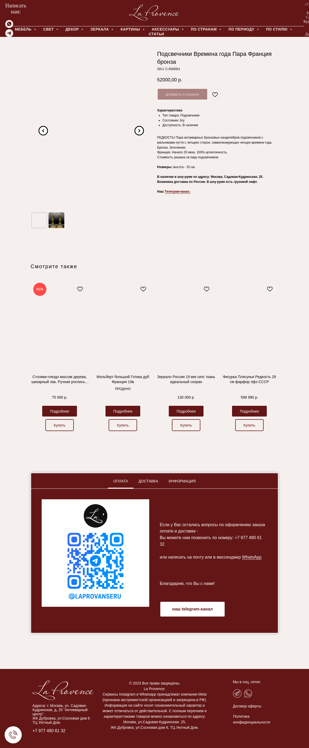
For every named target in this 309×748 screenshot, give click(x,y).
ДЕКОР (72, 29)
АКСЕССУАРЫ (166, 29)
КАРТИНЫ (130, 29)
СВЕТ (49, 29)
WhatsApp (252, 557)
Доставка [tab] (148, 481)
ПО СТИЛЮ (277, 29)
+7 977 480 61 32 (30, 731)
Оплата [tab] (120, 481)
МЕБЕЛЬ (24, 29)
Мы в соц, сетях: (228, 682)
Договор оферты (228, 706)
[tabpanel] (154, 561)
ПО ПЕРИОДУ (241, 29)
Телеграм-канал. (177, 191)
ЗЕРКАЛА (100, 29)
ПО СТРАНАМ (204, 29)
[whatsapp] (9, 26)
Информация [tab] (182, 481)
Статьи (156, 34)
